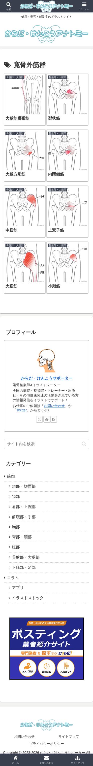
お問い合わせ (54, 406)
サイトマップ (68, 736)
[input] (46, 444)
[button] (84, 444)
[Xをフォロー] (39, 419)
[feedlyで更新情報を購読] (46, 419)
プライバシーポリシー (46, 744)
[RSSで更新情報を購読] (53, 419)
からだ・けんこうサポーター (46, 378)
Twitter (21, 410)
